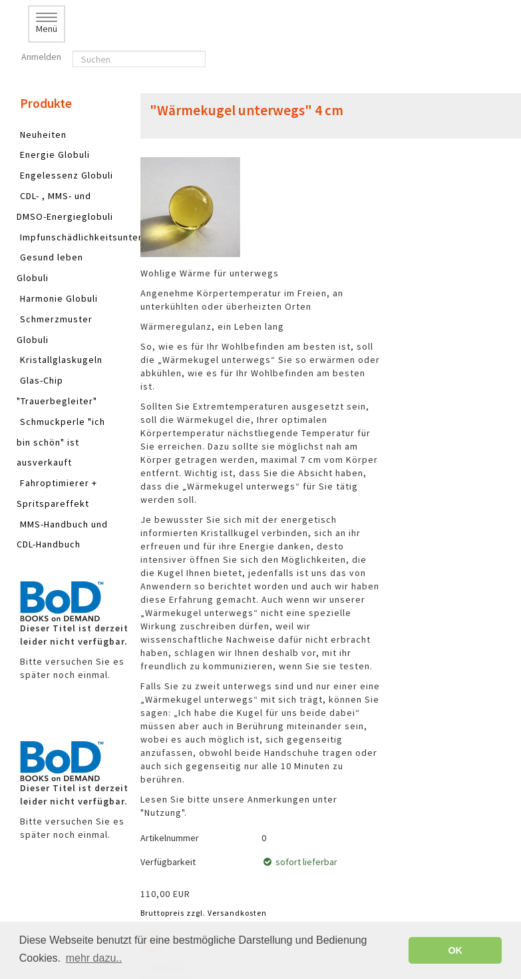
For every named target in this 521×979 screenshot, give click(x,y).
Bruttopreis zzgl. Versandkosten (203, 913)
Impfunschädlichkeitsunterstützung (101, 237)
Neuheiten (43, 135)
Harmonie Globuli (59, 298)
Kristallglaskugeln (61, 360)
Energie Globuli (55, 155)
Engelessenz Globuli (66, 175)
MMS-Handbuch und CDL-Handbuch (62, 534)
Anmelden (40, 57)
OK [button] (455, 950)
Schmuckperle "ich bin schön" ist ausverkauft (61, 442)
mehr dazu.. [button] (94, 958)
